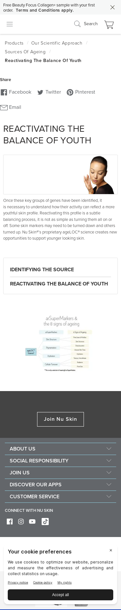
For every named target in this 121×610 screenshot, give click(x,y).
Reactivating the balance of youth (59, 284)
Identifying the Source (42, 269)
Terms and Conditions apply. (45, 10)
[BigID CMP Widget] (60, 575)
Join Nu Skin (60, 419)
